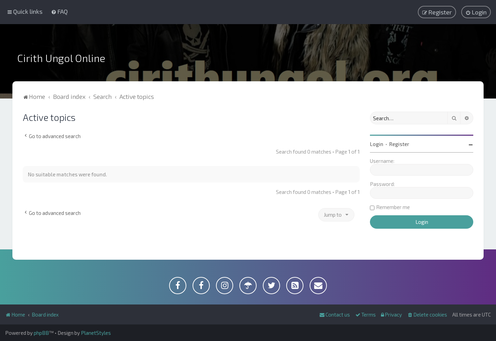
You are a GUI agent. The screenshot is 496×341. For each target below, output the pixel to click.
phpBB (41, 333)
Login (376, 144)
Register (399, 144)
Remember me (393, 207)
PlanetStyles (96, 333)
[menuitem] (59, 11)
